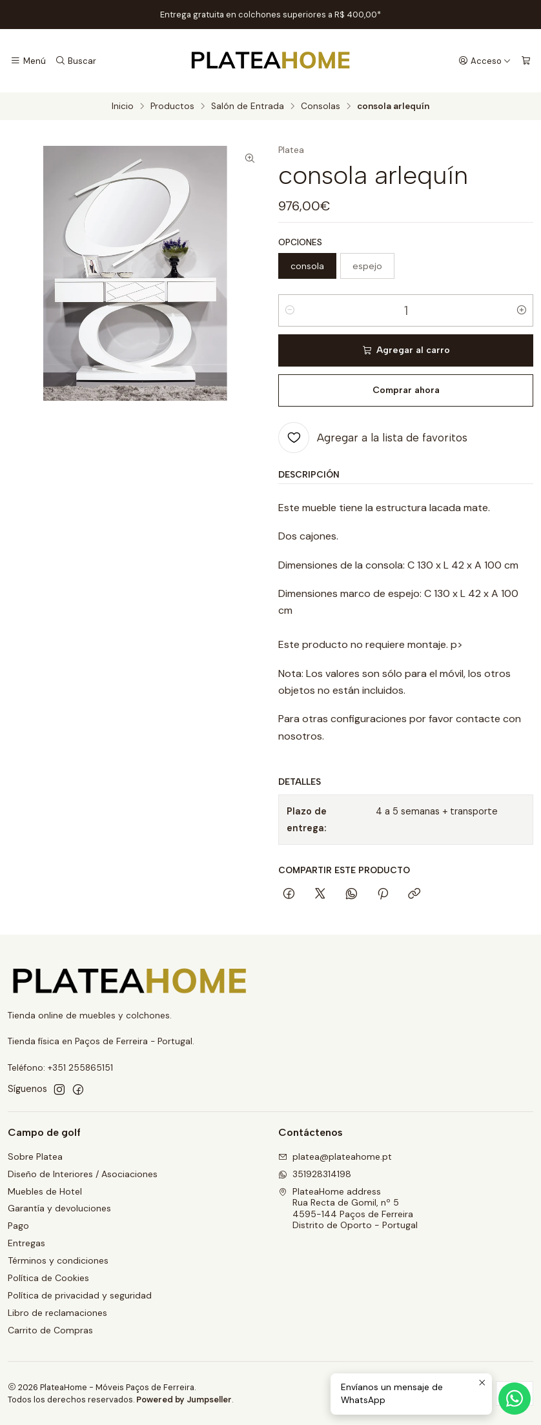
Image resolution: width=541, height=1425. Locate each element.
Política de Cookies (48, 1278)
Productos (172, 106)
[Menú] (28, 61)
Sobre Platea (35, 1156)
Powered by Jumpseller (184, 1399)
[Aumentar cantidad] (522, 310)
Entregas (26, 1243)
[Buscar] (75, 61)
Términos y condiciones (58, 1260)
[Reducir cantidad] (290, 310)
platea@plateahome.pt (335, 1156)
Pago (18, 1225)
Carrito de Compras (50, 1330)
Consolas (320, 106)
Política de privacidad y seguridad (80, 1295)
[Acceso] (485, 61)
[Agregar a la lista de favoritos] (372, 437)
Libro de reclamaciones (57, 1313)
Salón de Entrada (247, 106)
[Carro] (525, 61)
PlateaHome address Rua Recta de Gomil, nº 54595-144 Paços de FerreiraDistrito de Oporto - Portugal (348, 1208)
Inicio (123, 106)
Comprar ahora (406, 390)
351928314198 (314, 1174)
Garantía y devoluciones (59, 1208)
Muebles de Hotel (45, 1191)
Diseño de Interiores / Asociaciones (83, 1174)
